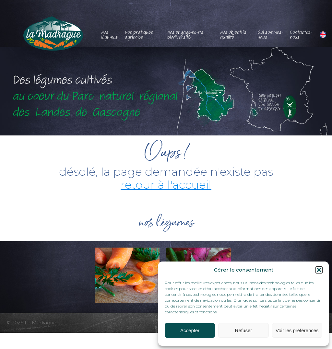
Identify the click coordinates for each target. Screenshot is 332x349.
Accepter (189, 330)
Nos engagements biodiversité (185, 35)
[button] (319, 270)
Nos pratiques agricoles (139, 35)
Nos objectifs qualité (233, 35)
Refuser (243, 330)
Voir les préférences (297, 330)
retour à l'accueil (166, 185)
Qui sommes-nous (270, 35)
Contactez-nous (301, 35)
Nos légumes (109, 35)
